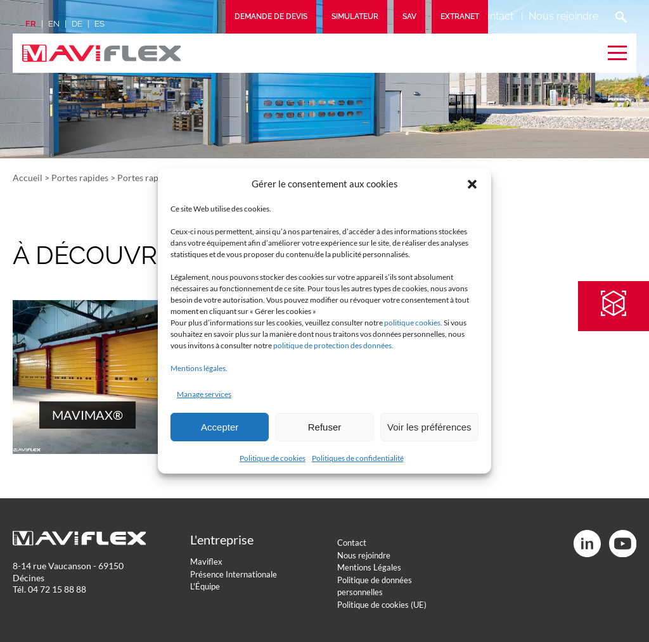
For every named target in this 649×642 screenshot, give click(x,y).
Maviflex (206, 562)
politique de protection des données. (333, 345)
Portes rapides (79, 177)
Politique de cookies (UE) (382, 605)
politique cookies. (413, 322)
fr (30, 23)
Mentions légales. (199, 368)
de (77, 23)
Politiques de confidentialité (358, 458)
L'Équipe (205, 586)
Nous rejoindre (563, 16)
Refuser (325, 427)
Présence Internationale (233, 574)
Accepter (219, 427)
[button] (472, 184)
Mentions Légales (369, 567)
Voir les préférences (429, 427)
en (54, 23)
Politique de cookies (272, 458)
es (99, 23)
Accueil (27, 177)
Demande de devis (271, 16)
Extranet (459, 16)
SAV (409, 16)
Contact (495, 16)
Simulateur (354, 16)
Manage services (204, 394)
